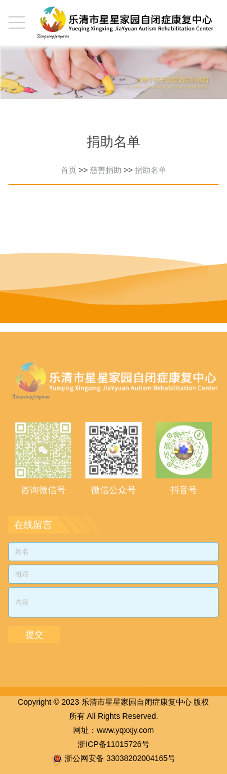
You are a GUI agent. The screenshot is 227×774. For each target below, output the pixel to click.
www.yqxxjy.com (125, 730)
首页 (68, 170)
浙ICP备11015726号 (113, 744)
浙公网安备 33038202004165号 (120, 758)
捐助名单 (150, 170)
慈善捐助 (105, 170)
